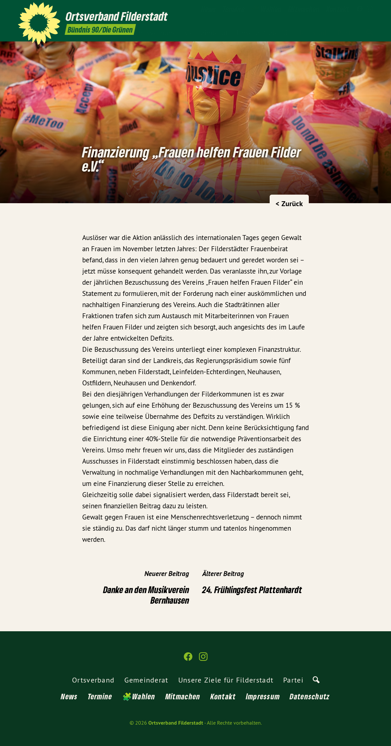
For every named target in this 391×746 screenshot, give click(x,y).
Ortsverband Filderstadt (175, 722)
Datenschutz (310, 696)
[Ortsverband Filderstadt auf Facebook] (360, 9)
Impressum (263, 696)
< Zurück (289, 203)
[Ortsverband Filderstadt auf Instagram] (370, 9)
